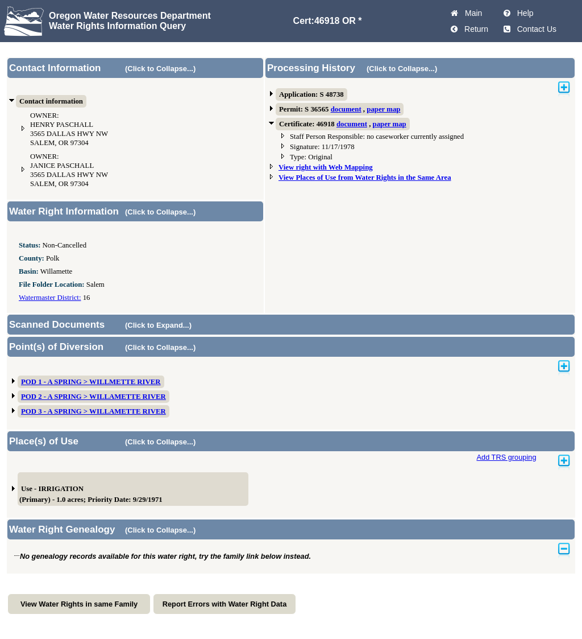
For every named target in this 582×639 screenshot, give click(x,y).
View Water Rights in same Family (79, 604)
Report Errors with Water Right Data (225, 604)
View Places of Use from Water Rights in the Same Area (364, 178)
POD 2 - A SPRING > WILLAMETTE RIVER (93, 397)
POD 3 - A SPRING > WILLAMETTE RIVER (93, 411)
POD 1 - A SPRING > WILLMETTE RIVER (91, 382)
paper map (383, 109)
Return (474, 29)
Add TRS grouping (506, 457)
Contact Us (534, 29)
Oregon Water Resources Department (130, 15)
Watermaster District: (50, 298)
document (346, 109)
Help (523, 13)
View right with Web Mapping (325, 167)
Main (471, 13)
